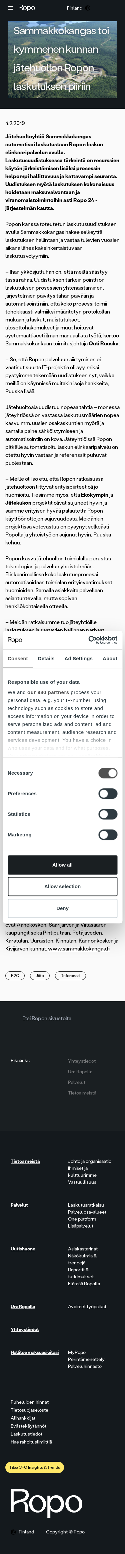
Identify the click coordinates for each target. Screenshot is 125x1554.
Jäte (40, 975)
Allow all (62, 865)
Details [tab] (46, 658)
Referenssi (70, 975)
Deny (62, 908)
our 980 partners (48, 692)
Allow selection (62, 886)
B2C (15, 975)
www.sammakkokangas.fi (79, 949)
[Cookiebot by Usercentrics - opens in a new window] (89, 640)
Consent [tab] (18, 658)
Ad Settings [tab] (79, 658)
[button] (10, 8)
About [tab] (110, 658)
